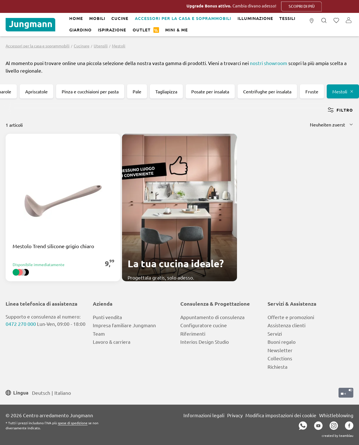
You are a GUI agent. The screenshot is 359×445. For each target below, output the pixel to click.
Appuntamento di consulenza (212, 317)
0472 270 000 (21, 324)
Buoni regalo (282, 342)
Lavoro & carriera (111, 342)
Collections (280, 358)
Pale (137, 91)
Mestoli (342, 91)
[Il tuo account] (348, 21)
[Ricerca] (324, 21)
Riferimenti (192, 333)
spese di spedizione (73, 423)
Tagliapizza (166, 91)
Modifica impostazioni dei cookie (280, 415)
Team (99, 333)
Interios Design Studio (204, 342)
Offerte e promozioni (291, 317)
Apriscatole (36, 91)
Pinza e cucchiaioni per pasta (90, 91)
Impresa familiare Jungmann (124, 325)
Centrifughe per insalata (267, 91)
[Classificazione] (331, 124)
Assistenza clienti (286, 325)
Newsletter (280, 350)
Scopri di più (312, 6)
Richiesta (277, 367)
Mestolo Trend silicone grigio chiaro (53, 246)
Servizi (275, 333)
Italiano (62, 392)
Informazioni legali (203, 415)
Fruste (311, 91)
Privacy (235, 415)
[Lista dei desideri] (336, 21)
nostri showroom (268, 63)
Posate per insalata (210, 91)
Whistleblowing (336, 415)
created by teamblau (337, 435)
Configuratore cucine (203, 325)
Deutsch (41, 392)
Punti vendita (107, 317)
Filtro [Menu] (340, 110)
